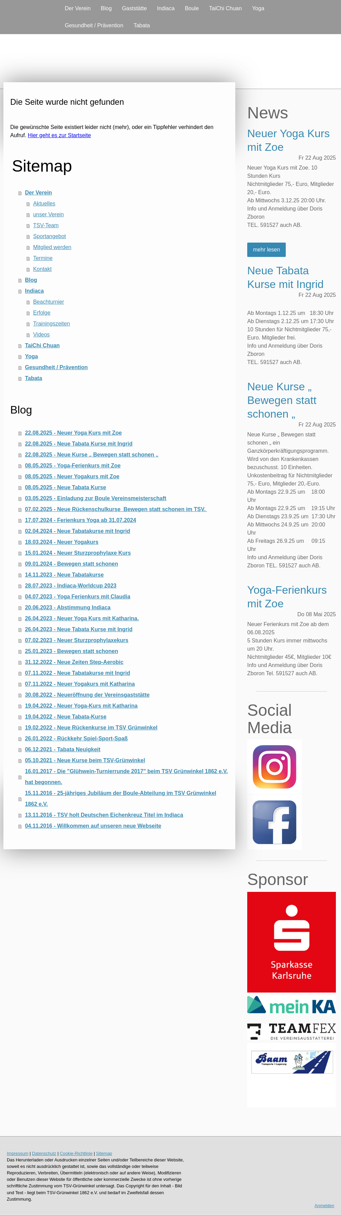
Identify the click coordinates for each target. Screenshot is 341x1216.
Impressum (17, 1153)
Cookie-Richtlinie (76, 1153)
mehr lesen (266, 249)
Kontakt (42, 269)
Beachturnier (48, 302)
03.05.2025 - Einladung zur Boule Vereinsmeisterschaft (95, 498)
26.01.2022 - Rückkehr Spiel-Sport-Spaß (76, 738)
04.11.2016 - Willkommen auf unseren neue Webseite (93, 826)
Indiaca (166, 8)
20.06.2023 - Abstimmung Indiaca (67, 607)
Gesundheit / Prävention (94, 25)
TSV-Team (46, 225)
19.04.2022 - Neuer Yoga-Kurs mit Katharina (81, 706)
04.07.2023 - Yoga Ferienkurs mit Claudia (77, 596)
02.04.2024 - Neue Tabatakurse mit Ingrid (77, 531)
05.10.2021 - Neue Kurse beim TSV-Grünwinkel (85, 760)
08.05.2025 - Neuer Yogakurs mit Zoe (72, 476)
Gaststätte (134, 8)
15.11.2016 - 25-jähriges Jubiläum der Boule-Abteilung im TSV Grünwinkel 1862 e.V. (120, 798)
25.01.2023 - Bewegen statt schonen (71, 651)
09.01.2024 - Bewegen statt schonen (71, 564)
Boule (192, 8)
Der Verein (78, 8)
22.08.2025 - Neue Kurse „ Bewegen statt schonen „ (91, 455)
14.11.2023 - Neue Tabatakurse (64, 575)
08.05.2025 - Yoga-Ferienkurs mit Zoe (72, 465)
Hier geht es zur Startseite (59, 135)
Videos (41, 334)
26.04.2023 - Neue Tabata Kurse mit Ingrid (78, 629)
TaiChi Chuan (225, 8)
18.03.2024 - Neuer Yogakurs (62, 542)
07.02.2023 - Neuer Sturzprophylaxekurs (76, 640)
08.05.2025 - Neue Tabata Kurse (65, 487)
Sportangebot (49, 236)
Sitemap (104, 1153)
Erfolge (41, 313)
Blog (106, 8)
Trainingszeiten (51, 324)
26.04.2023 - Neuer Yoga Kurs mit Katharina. (82, 618)
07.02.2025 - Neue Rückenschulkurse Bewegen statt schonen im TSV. (116, 509)
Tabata (142, 25)
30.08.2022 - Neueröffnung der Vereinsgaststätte (87, 695)
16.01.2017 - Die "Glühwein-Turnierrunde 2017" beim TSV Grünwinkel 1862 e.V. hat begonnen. (126, 776)
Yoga (258, 8)
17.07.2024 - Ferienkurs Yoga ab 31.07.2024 (80, 520)
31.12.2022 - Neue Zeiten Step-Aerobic (74, 662)
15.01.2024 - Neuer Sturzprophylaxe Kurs (78, 553)
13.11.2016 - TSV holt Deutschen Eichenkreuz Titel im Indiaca (104, 815)
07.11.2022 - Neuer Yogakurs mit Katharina (80, 684)
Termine (43, 258)
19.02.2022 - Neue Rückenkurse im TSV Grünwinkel (91, 727)
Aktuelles (44, 203)
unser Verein (48, 214)
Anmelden (324, 1205)
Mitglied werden (52, 247)
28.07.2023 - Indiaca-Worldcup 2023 (70, 586)
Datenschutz (44, 1153)
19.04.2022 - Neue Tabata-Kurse (65, 717)
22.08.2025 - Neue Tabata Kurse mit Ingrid (78, 444)
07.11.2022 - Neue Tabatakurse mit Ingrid (77, 673)
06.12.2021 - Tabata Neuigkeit (62, 749)
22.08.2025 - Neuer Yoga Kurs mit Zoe (73, 433)
